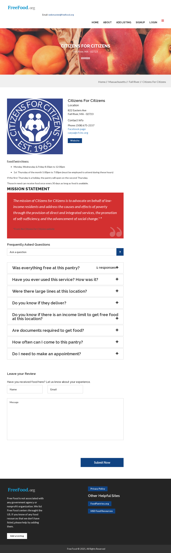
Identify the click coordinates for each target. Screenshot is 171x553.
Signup (140, 22)
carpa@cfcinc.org (78, 132)
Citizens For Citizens (154, 81)
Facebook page (77, 129)
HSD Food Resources (102, 511)
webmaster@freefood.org (61, 14)
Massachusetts (117, 81)
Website (74, 140)
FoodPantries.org (100, 503)
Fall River (134, 81)
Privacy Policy (98, 488)
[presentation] (32, 451)
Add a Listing (17, 536)
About (107, 22)
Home (95, 22)
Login (153, 22)
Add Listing (123, 22)
